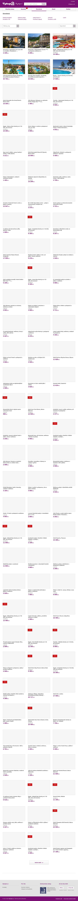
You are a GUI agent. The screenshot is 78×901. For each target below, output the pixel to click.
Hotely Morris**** (37, 17)
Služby (68, 9)
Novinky (24, 9)
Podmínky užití (59, 898)
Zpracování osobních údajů (70, 898)
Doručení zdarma (25, 887)
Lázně (64, 17)
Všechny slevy (9, 9)
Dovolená (39, 9)
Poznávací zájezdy (37, 19)
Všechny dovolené (7, 17)
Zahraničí (50, 17)
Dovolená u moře (52, 19)
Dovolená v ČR (6, 19)
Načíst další (38, 862)
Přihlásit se (71, 4)
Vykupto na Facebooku (26, 889)
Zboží (53, 9)
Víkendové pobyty (22, 19)
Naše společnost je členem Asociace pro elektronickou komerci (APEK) (51, 889)
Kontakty (73, 1)
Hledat (43, 4)
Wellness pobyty (22, 17)
